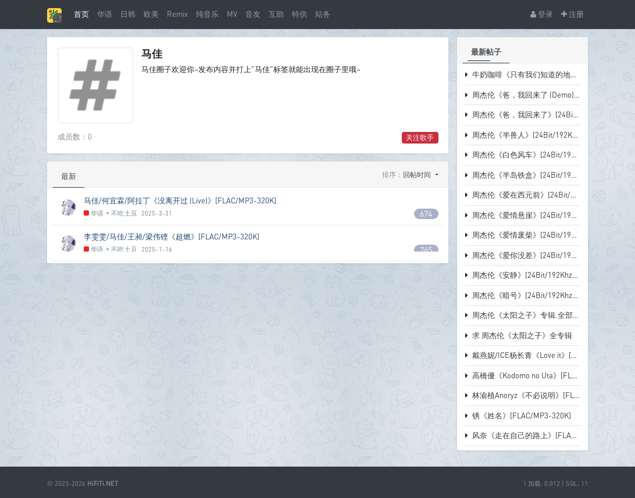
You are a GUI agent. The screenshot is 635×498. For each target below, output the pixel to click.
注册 (572, 14)
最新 (68, 176)
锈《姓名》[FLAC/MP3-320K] (521, 415)
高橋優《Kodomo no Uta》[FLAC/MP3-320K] (547, 375)
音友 (253, 14)
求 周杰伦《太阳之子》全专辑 (522, 335)
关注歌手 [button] (420, 137)
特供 (299, 14)
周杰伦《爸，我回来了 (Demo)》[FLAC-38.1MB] (553, 94)
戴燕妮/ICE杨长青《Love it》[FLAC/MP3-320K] (551, 355)
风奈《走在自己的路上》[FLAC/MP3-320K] (544, 435)
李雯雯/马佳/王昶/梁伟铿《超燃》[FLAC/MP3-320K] (171, 236)
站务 (322, 14)
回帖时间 (418, 174)
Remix (177, 14)
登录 (541, 14)
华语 (104, 14)
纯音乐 (207, 14)
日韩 (127, 14)
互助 (276, 14)
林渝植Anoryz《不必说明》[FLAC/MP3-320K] (548, 395)
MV (232, 14)
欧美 (151, 14)
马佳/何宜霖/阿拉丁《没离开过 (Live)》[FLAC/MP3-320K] (180, 200)
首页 (81, 14)
